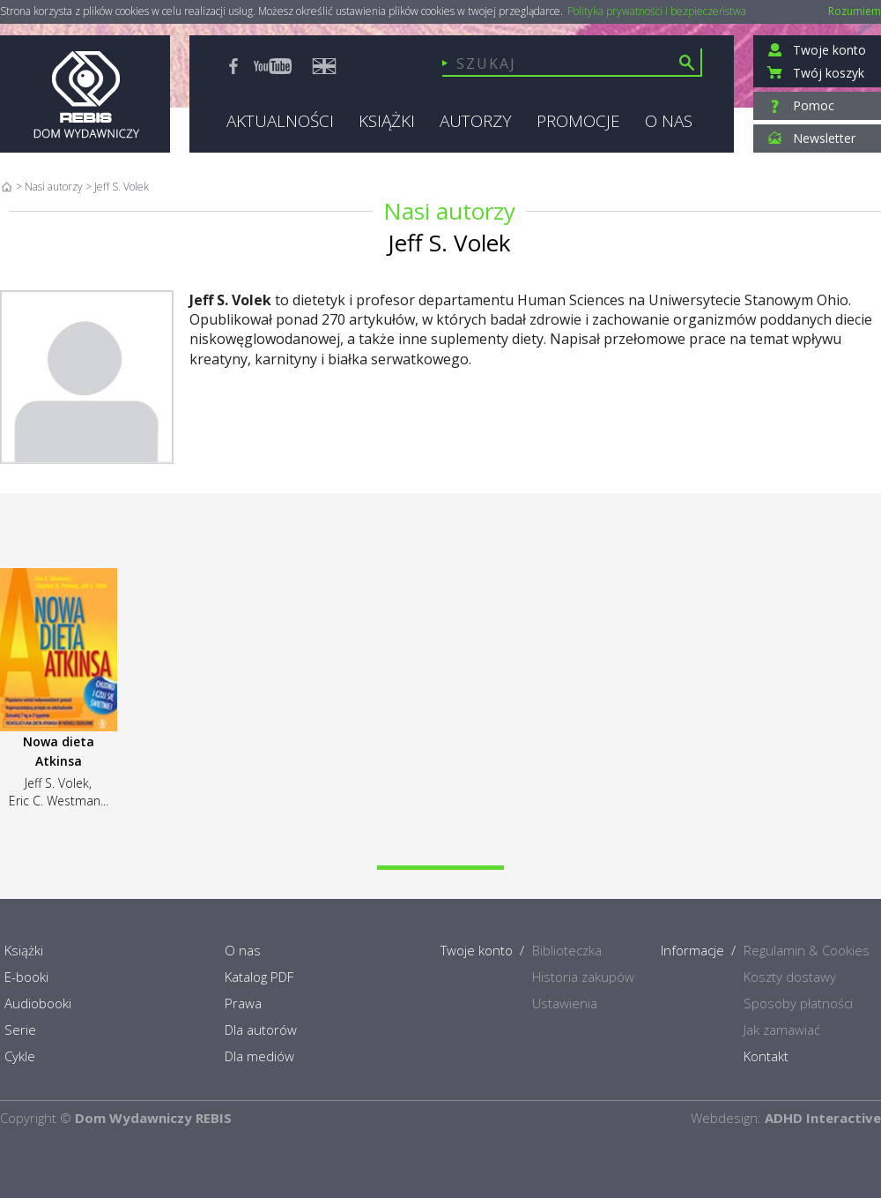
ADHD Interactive (823, 1118)
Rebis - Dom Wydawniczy (85, 94)
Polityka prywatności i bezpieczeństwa (656, 11)
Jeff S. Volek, (58, 783)
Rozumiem (854, 11)
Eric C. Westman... (58, 800)
